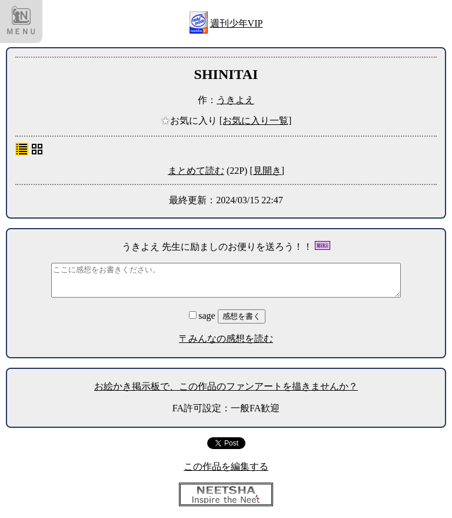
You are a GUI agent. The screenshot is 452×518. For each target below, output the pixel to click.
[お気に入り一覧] (256, 121)
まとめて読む (196, 171)
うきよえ (235, 100)
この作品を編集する (226, 466)
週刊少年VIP (236, 23)
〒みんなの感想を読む (226, 339)
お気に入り (190, 121)
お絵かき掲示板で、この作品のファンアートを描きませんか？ (226, 386)
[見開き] (267, 171)
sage (203, 316)
